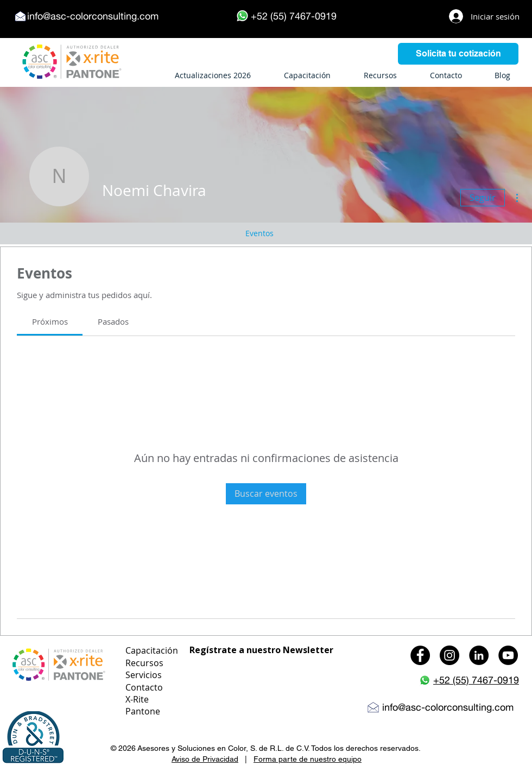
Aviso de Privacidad (205, 759)
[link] (50, 321)
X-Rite (137, 699)
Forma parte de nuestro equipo (308, 759)
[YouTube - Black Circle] (508, 655)
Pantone (142, 711)
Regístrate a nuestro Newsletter (261, 650)
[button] (33, 737)
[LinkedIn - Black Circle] (479, 655)
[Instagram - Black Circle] (449, 655)
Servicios (143, 675)
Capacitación (151, 650)
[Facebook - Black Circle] (420, 655)
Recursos (144, 663)
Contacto (144, 687)
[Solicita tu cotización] (458, 54)
